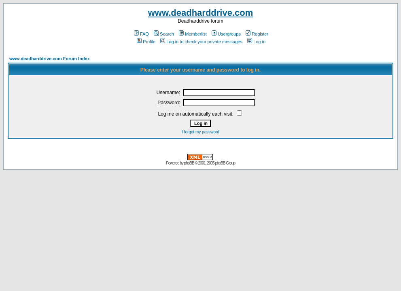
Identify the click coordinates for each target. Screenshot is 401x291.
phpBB (189, 163)
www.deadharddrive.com (200, 13)
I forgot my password (200, 132)
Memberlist (193, 34)
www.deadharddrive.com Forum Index (49, 58)
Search (164, 34)
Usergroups (226, 34)
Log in (256, 41)
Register (257, 34)
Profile (146, 41)
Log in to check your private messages (201, 41)
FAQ (141, 34)
